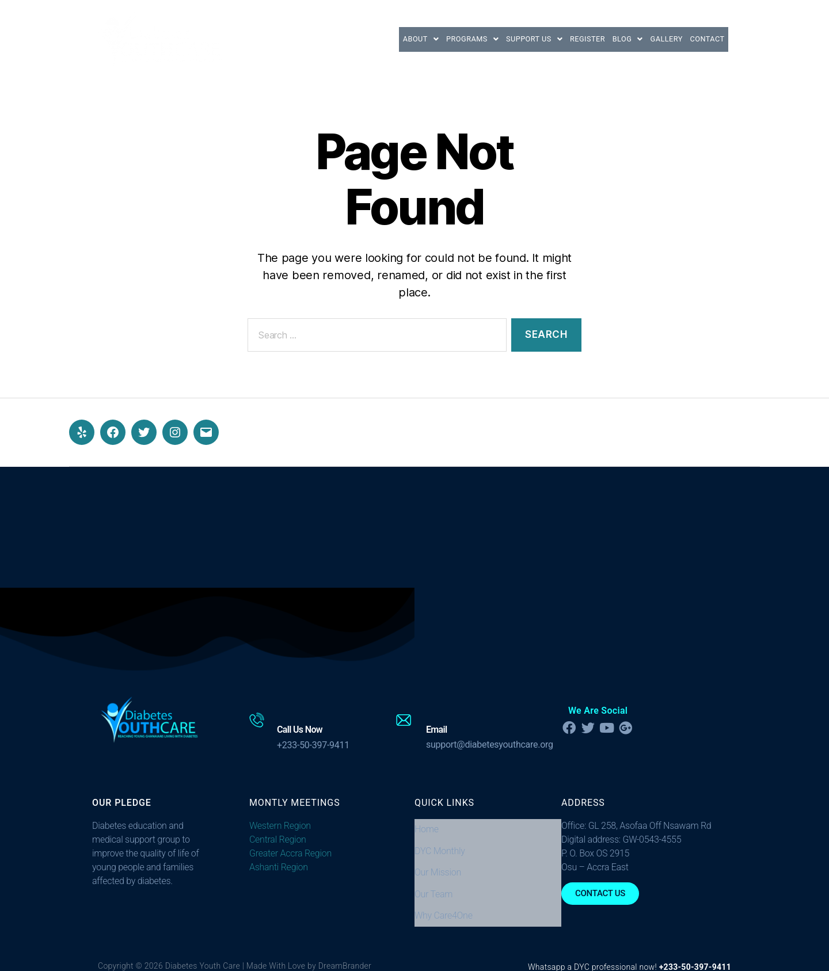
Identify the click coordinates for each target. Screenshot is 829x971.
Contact (703, 39)
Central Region (277, 839)
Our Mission (437, 856)
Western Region (280, 825)
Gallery (653, 39)
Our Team (433, 872)
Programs (424, 39)
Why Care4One (443, 887)
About (364, 39)
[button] (364, 39)
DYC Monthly (439, 841)
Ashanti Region (278, 867)
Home (426, 826)
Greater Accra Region (290, 853)
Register (558, 39)
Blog (606, 39)
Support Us (495, 39)
